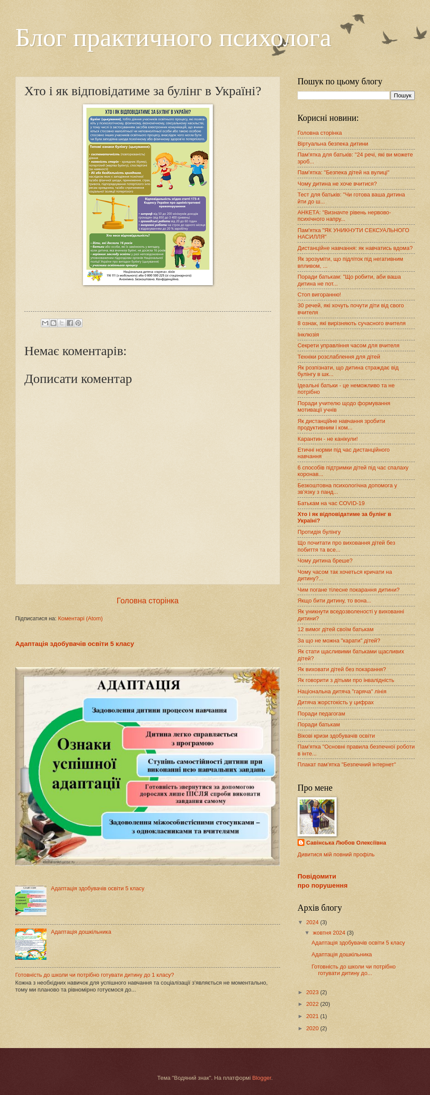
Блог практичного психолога (173, 37)
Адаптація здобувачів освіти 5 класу (74, 643)
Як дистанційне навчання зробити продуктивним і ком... (341, 424)
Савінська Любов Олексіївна (346, 842)
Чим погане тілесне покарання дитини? (349, 589)
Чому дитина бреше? (325, 560)
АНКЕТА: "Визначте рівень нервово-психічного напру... (344, 215)
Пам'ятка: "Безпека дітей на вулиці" (344, 172)
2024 (313, 922)
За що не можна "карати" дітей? (339, 640)
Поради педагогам (321, 713)
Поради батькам (319, 724)
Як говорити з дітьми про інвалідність (346, 680)
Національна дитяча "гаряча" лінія (342, 691)
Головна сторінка (148, 600)
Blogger (261, 1078)
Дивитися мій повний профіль (336, 854)
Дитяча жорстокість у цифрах (336, 702)
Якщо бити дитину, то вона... (334, 600)
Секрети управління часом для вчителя (349, 345)
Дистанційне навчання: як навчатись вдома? (355, 248)
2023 (313, 992)
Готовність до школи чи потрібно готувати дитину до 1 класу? (94, 975)
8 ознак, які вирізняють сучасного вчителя (352, 323)
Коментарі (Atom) (80, 618)
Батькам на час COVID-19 (331, 503)
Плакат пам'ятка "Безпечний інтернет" (347, 764)
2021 (313, 1016)
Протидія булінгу (319, 532)
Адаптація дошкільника (81, 932)
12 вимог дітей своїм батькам (336, 629)
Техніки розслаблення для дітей (339, 356)
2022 (313, 1004)
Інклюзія (308, 334)
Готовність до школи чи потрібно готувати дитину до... (353, 969)
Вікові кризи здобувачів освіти (336, 735)
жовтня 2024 (330, 932)
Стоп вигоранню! (319, 294)
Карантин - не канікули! (328, 439)
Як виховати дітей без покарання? (342, 669)
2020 (313, 1028)
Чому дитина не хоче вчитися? (337, 183)
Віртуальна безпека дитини (333, 143)
